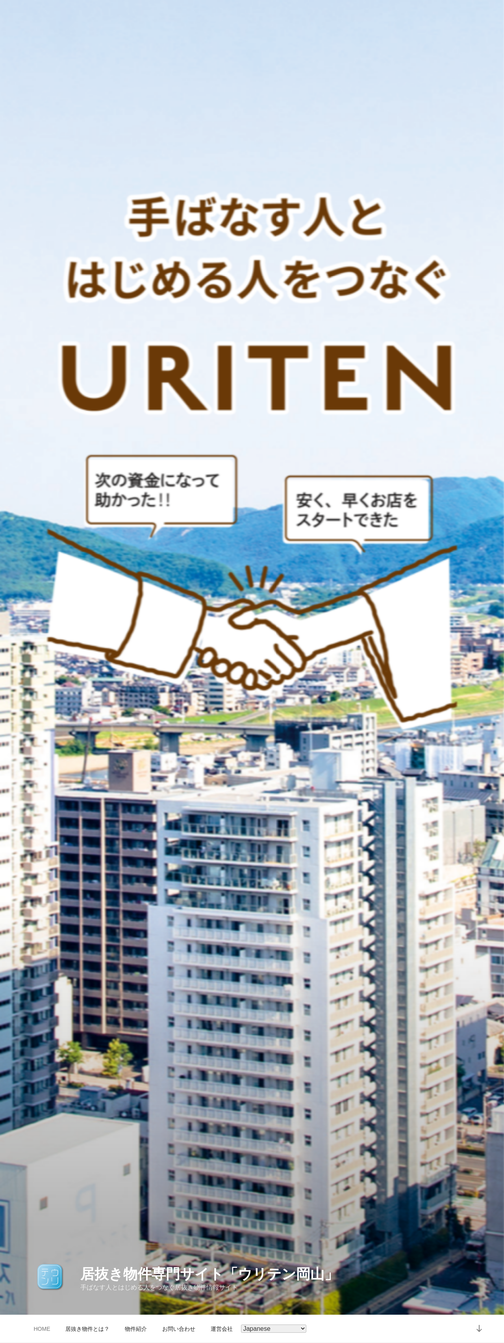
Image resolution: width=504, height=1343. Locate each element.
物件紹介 (136, 1329)
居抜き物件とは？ (87, 1329)
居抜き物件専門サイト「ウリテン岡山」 (209, 1274)
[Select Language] (273, 1329)
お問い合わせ (178, 1329)
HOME (42, 1329)
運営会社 (222, 1329)
